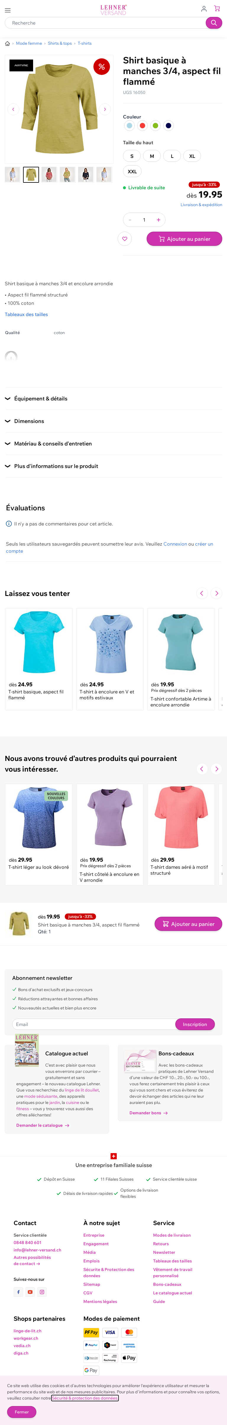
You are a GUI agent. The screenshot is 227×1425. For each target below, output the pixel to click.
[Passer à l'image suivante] (105, 109)
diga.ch (21, 1353)
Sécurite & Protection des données (108, 1272)
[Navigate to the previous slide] (202, 593)
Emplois (91, 1261)
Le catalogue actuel (172, 1293)
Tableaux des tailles (26, 314)
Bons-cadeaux (167, 1284)
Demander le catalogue (42, 1125)
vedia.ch (22, 1345)
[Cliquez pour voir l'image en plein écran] (59, 109)
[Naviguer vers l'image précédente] (13, 109)
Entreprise (93, 1235)
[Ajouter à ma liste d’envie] (125, 239)
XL (192, 156)
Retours (161, 1243)
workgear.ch (26, 1338)
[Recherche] (214, 23)
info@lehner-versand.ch (37, 1250)
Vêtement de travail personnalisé (172, 1272)
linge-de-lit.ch (27, 1330)
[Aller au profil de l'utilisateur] (206, 8)
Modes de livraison (172, 1235)
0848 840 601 (27, 1242)
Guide (159, 1301)
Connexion (175, 544)
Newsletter (164, 1252)
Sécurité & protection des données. (85, 1398)
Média (89, 1252)
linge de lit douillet (82, 1090)
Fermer (22, 1412)
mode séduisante (40, 1096)
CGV (88, 1293)
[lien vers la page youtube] (31, 1292)
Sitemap (91, 1284)
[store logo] (113, 10)
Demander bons (148, 1112)
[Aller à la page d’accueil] (7, 43)
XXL (132, 171)
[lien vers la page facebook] (19, 1292)
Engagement (96, 1243)
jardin (54, 1102)
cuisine (72, 1102)
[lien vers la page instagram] (42, 1292)
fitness (22, 1108)
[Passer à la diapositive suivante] (216, 593)
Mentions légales (100, 1301)
